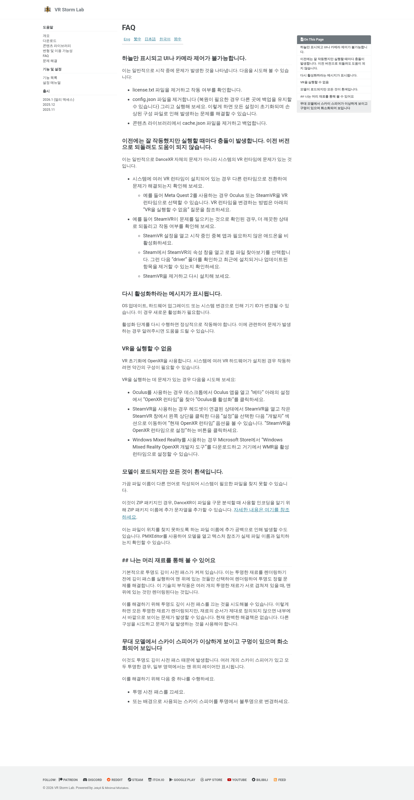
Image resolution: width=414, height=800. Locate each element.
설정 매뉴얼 (52, 84)
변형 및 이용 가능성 (58, 51)
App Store (221, 780)
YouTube (248, 780)
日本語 (150, 39)
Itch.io (162, 780)
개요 (46, 36)
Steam (141, 780)
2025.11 (49, 111)
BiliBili (272, 780)
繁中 (137, 39)
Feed (293, 780)
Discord (95, 780)
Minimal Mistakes (118, 788)
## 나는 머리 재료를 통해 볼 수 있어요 (328, 100)
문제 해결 (50, 61)
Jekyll (97, 788)
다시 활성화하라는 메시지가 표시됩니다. (329, 78)
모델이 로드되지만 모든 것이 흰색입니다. (330, 93)
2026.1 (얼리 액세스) (58, 101)
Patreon (70, 780)
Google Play (190, 780)
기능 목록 (50, 79)
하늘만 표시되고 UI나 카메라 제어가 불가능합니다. (333, 50)
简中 (177, 39)
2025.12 (49, 106)
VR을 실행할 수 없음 (315, 85)
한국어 (165, 39)
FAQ (46, 56)
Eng (127, 39)
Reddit (119, 780)
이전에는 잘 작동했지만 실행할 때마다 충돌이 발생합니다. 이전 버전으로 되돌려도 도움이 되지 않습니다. (333, 65)
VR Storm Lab (69, 9)
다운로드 (50, 41)
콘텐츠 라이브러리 (57, 46)
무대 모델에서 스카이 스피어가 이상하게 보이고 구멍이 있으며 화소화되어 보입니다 (333, 110)
